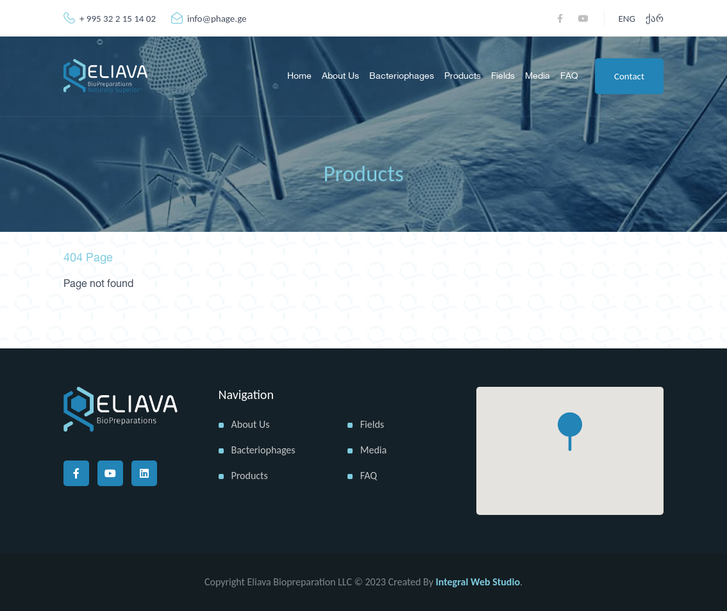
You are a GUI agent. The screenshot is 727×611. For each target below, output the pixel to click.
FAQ (569, 76)
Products (462, 76)
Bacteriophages (401, 76)
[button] (570, 431)
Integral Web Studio (478, 582)
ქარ (655, 18)
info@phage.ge (209, 18)
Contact (629, 76)
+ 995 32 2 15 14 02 (109, 18)
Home (299, 76)
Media (537, 76)
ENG (627, 18)
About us (340, 76)
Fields (503, 76)
